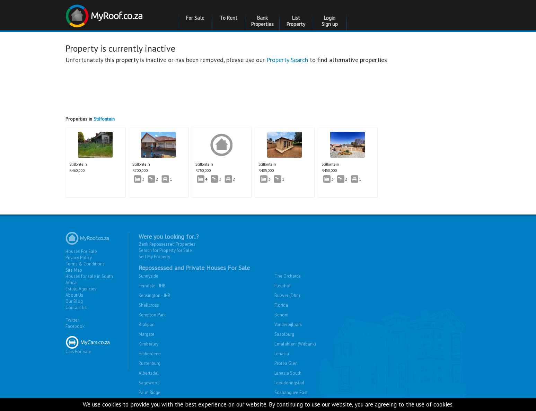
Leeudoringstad (289, 383)
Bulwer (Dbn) (287, 295)
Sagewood (149, 383)
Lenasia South (287, 373)
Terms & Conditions (85, 264)
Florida (281, 305)
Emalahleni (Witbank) (295, 344)
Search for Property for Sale (165, 250)
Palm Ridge (149, 392)
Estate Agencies (80, 289)
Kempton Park (152, 315)
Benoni (281, 315)
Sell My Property (154, 257)
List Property (296, 21)
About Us (74, 295)
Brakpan (147, 324)
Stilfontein (104, 119)
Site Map (73, 270)
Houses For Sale (81, 251)
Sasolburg (284, 334)
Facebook (75, 326)
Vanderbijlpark (288, 324)
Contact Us (76, 308)
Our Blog (74, 301)
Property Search (287, 60)
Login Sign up (330, 21)
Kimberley (148, 344)
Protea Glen (286, 363)
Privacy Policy (78, 258)
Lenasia (281, 354)
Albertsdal (149, 373)
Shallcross (149, 305)
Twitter (72, 320)
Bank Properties (262, 21)
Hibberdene (150, 354)
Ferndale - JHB (152, 286)
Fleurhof (282, 286)
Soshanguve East (291, 392)
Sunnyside (148, 276)
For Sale (195, 18)
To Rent (228, 18)
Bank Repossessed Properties (167, 244)
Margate (147, 334)
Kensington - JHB (154, 295)
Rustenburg (149, 363)
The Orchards (287, 276)
